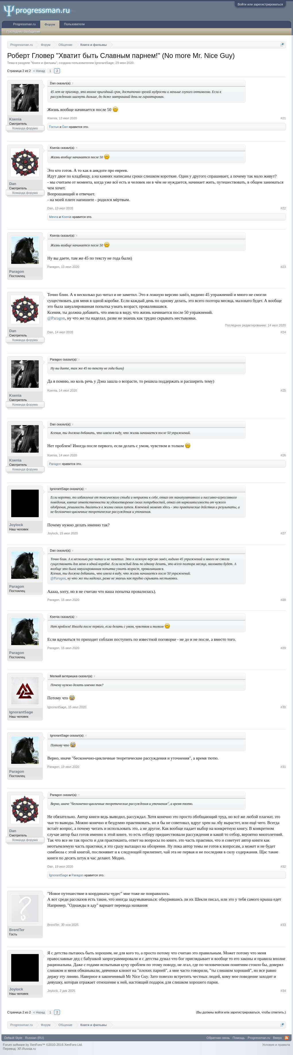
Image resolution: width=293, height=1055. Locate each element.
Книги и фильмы (44, 63)
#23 (283, 266)
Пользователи (74, 24)
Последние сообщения (23, 31)
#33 (283, 924)
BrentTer (16, 930)
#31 (283, 766)
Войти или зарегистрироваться (260, 4)
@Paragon (56, 318)
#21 (283, 118)
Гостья (54, 127)
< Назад (39, 71)
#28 (283, 600)
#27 (283, 533)
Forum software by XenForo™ (43, 1044)
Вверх (277, 1038)
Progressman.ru (24, 24)
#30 (283, 707)
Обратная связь (218, 1038)
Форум (49, 24)
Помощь (239, 1038)
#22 (283, 208)
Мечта (53, 217)
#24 (283, 332)
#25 (283, 390)
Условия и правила (276, 1044)
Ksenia (15, 119)
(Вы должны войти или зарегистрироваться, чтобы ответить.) (241, 1012)
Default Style (13, 1038)
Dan (65, 127)
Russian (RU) (34, 1038)
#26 (283, 455)
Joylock (16, 525)
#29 (283, 648)
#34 (283, 990)
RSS (287, 1038)
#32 (283, 866)
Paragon (16, 271)
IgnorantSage (104, 63)
